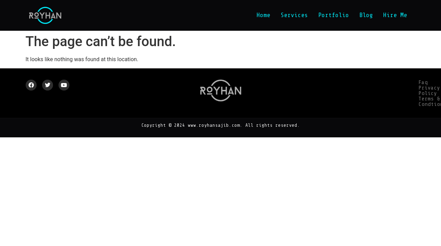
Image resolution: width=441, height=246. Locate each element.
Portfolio (333, 15)
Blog (366, 15)
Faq (305, 82)
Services (294, 15)
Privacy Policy (336, 82)
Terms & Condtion (388, 82)
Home (263, 15)
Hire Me (395, 15)
